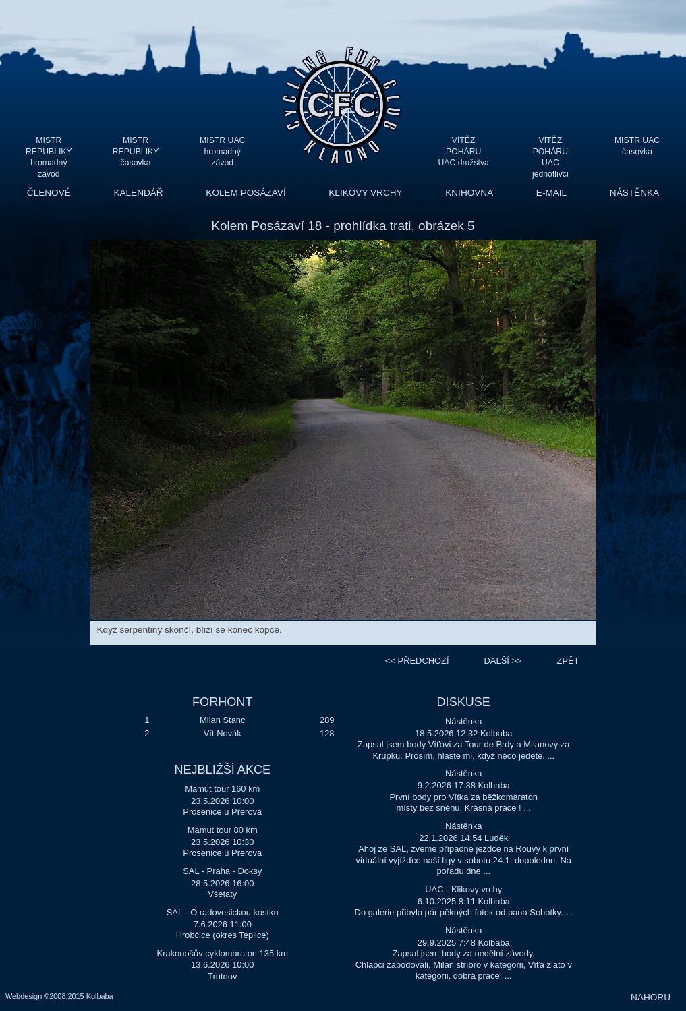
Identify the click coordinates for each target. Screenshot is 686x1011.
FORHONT (222, 702)
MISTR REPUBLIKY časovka (136, 151)
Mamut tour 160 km (222, 789)
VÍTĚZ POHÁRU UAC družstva (463, 151)
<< (417, 661)
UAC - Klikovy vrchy (463, 889)
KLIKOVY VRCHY (365, 192)
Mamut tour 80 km (223, 830)
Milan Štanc (222, 720)
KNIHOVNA (469, 192)
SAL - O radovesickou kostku (223, 912)
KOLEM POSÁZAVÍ (245, 192)
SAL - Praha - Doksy (222, 871)
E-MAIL (551, 192)
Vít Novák (222, 733)
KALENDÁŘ (138, 192)
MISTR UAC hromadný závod (222, 151)
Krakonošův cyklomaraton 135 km (222, 953)
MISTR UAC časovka (637, 146)
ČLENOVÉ (49, 192)
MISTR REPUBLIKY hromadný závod (49, 151)
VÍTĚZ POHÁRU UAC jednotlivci (550, 151)
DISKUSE (463, 702)
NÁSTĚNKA (634, 192)
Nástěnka (463, 721)
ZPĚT (568, 661)
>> (503, 661)
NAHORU (650, 997)
